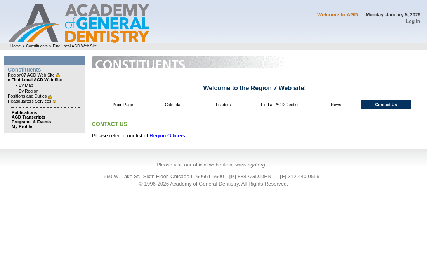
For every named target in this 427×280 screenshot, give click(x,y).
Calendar (173, 104)
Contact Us (386, 104)
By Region (28, 91)
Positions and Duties (28, 96)
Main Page (123, 104)
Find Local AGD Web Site (75, 46)
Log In (413, 21)
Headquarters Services (30, 101)
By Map (26, 85)
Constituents (37, 46)
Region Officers (167, 135)
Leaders (223, 104)
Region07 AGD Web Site (32, 75)
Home (15, 46)
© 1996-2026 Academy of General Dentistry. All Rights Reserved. (213, 184)
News (336, 104)
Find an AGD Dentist (280, 104)
